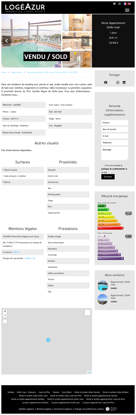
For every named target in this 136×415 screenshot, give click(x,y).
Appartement (16, 72)
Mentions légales (44, 409)
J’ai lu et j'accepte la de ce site (114, 169)
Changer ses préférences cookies (89, 409)
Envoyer (108, 177)
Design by (110, 409)
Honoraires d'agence (63, 409)
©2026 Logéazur (26, 409)
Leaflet (89, 373)
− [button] (5, 316)
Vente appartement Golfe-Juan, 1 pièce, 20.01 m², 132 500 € (52, 72)
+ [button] (5, 312)
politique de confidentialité (113, 168)
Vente (4, 72)
